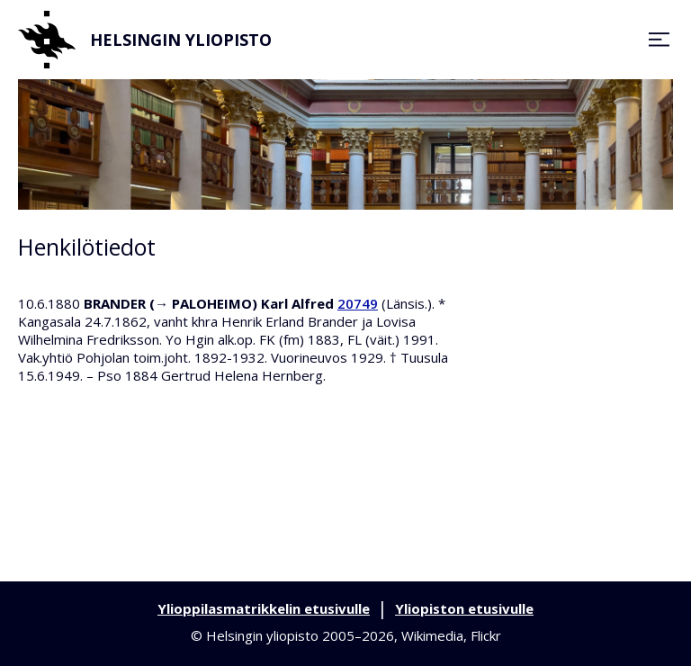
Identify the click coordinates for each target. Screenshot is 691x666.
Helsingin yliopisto (145, 39)
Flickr (486, 635)
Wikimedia (432, 635)
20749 (357, 303)
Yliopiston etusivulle (464, 608)
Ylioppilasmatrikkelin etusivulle (263, 608)
